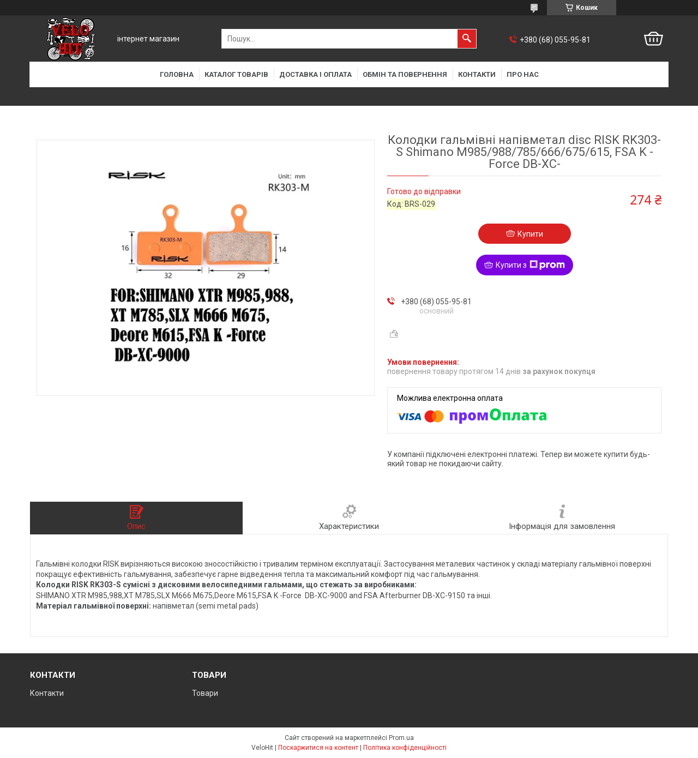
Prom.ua (401, 738)
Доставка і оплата (315, 74)
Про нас (523, 74)
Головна (177, 74)
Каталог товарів (236, 74)
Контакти (477, 74)
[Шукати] (467, 38)
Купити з (530, 265)
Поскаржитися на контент (318, 747)
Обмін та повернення (405, 74)
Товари (205, 693)
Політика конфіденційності (405, 747)
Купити (530, 234)
